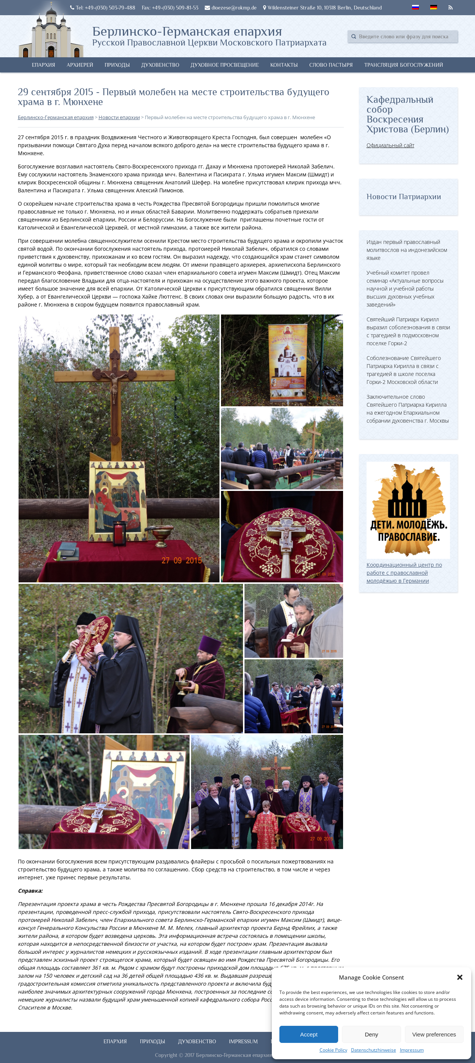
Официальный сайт (390, 145)
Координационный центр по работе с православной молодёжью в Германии (408, 568)
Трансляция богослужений (403, 65)
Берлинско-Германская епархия (209, 35)
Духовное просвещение (225, 65)
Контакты (284, 65)
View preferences (434, 1034)
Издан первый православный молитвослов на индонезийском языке (407, 249)
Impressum (412, 1050)
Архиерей (80, 65)
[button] (460, 977)
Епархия (43, 65)
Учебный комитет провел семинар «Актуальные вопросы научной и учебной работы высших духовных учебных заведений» (405, 288)
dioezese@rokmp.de (231, 8)
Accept (309, 1034)
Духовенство (160, 65)
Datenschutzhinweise (373, 1050)
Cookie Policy (333, 1050)
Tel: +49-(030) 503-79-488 (102, 8)
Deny (371, 1034)
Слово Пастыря (331, 65)
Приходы (117, 65)
